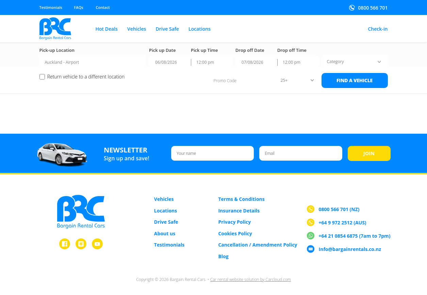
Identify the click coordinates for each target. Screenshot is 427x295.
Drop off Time (292, 50)
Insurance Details (239, 210)
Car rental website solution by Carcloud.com (250, 279)
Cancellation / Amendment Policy (257, 244)
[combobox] (93, 62)
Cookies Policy (235, 233)
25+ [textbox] (284, 80)
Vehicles (136, 29)
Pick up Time (204, 50)
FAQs (78, 7)
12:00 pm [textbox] (205, 62)
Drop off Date (249, 50)
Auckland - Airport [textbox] (62, 62)
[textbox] (335, 61)
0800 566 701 (373, 8)
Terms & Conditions (241, 199)
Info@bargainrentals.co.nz (350, 249)
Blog (223, 256)
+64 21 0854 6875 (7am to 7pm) (355, 236)
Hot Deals (107, 29)
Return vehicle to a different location (86, 77)
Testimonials (50, 7)
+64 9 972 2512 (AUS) (342, 223)
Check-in (378, 29)
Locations (199, 29)
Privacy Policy (234, 222)
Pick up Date (162, 50)
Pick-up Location (57, 50)
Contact (103, 7)
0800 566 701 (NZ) (339, 209)
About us (164, 233)
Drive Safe (167, 29)
